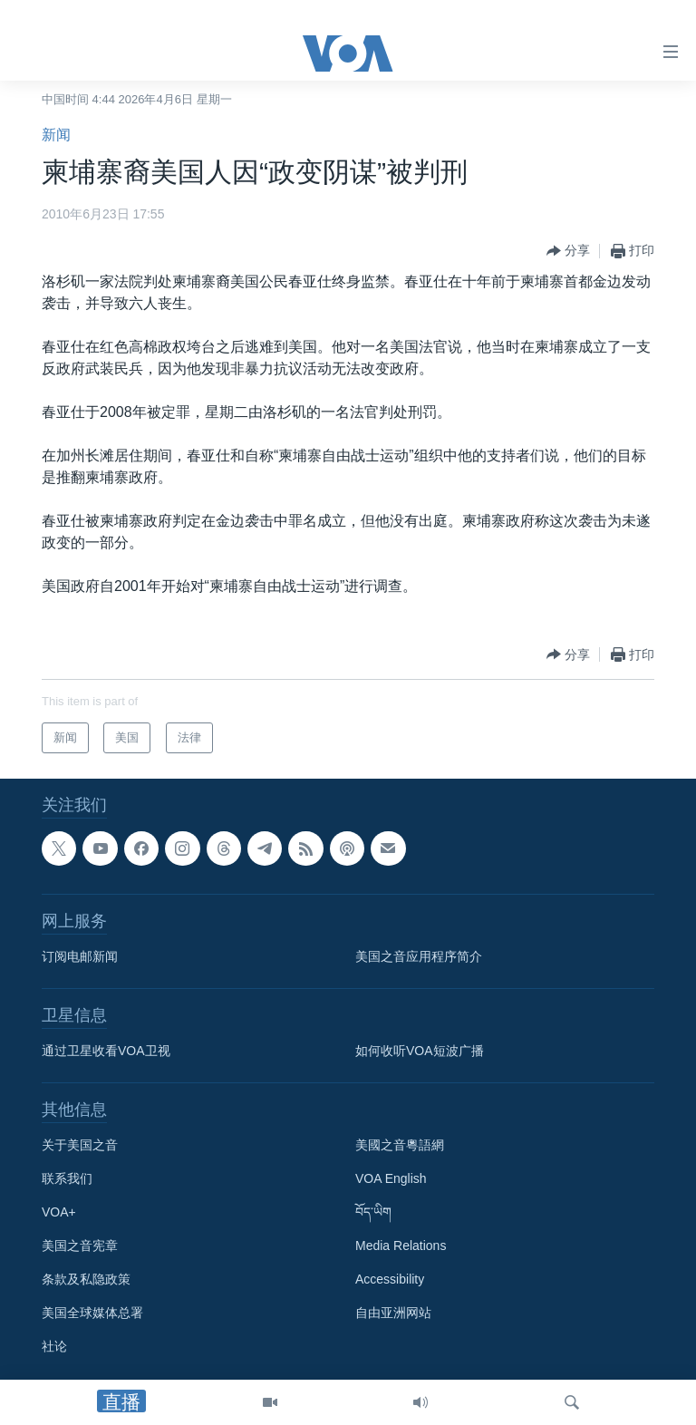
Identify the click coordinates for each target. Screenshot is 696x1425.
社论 (54, 1346)
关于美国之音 (80, 1145)
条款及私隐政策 (86, 1279)
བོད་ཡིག (373, 1212)
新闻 (56, 134)
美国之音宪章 (80, 1245)
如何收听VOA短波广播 (419, 1050)
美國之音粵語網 (399, 1145)
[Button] (568, 251)
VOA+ (59, 1212)
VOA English (391, 1178)
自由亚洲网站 (393, 1312)
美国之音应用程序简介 (418, 956)
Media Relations (400, 1245)
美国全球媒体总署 (92, 1312)
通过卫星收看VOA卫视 (106, 1050)
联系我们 (67, 1178)
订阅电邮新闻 (80, 956)
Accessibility (389, 1279)
